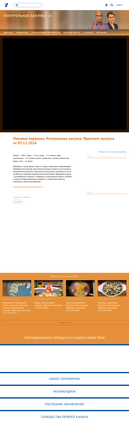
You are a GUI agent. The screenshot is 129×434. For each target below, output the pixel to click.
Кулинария (18, 202)
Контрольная (25, 16)
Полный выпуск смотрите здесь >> (28, 186)
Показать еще (64, 322)
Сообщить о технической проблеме (112, 152)
